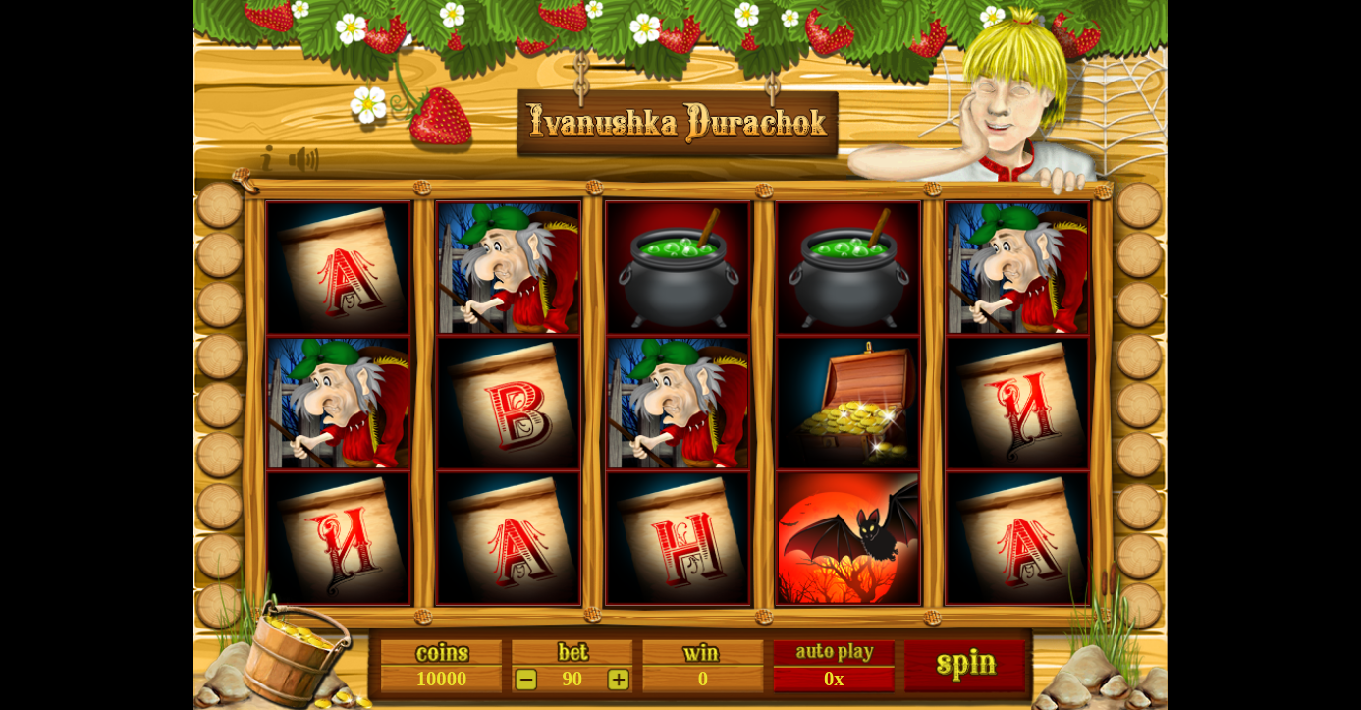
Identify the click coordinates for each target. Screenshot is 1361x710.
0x (834, 679)
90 (573, 679)
